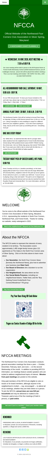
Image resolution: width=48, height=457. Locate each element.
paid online (14, 399)
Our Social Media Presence (16, 275)
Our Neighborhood (13, 273)
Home (4, 2)
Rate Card (24, 265)
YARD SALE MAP (24, 106)
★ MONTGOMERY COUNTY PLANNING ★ (24, 46)
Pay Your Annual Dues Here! (13, 289)
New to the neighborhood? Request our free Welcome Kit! (23, 226)
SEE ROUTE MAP (10, 153)
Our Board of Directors (15, 268)
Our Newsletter (12, 260)
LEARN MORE (9, 106)
